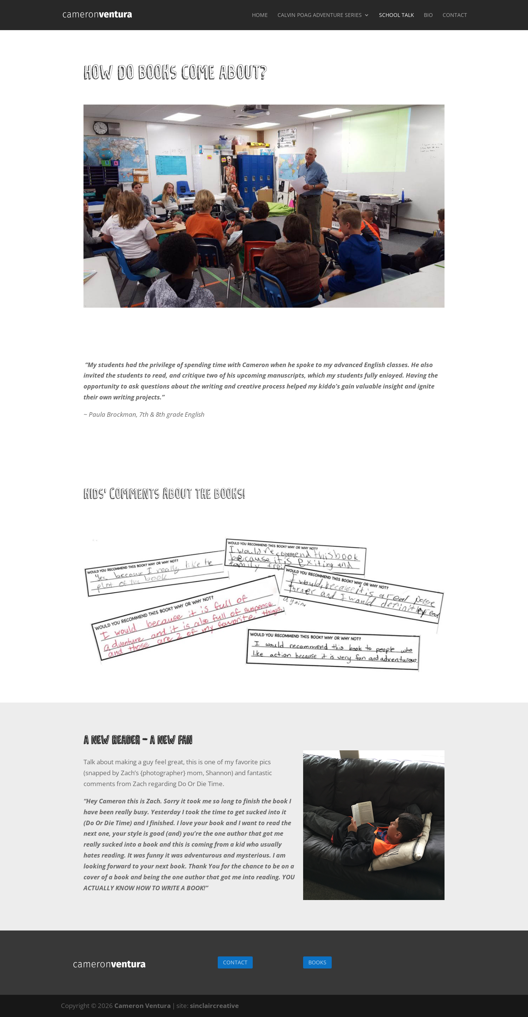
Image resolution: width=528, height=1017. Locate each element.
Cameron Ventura (142, 1005)
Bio (428, 15)
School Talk (396, 15)
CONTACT (235, 962)
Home (260, 15)
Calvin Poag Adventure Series (320, 15)
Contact (455, 15)
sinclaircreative (214, 1005)
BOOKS (317, 962)
